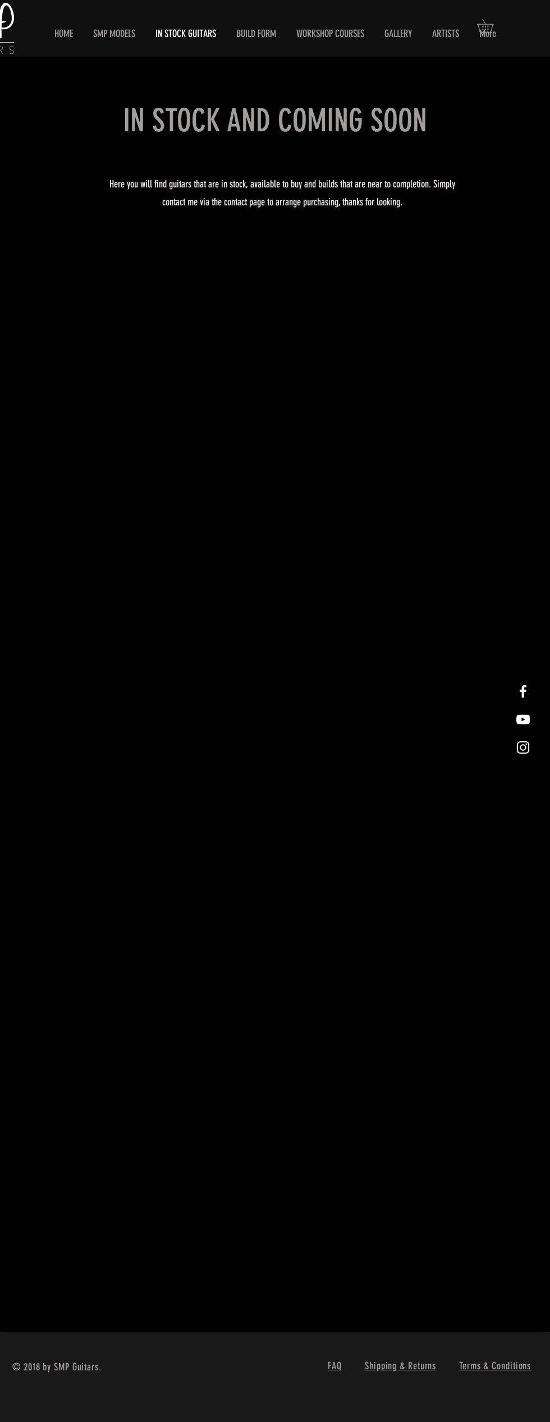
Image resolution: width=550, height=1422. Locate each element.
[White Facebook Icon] (523, 691)
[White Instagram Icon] (523, 747)
